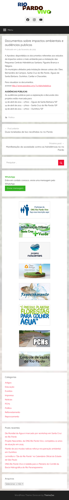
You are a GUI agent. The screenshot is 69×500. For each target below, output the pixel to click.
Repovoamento (12, 416)
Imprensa (9, 395)
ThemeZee (49, 495)
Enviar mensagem (15, 188)
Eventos (8, 391)
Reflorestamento (12, 412)
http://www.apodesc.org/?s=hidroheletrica (31, 86)
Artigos (8, 383)
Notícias (8, 399)
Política (11, 117)
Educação (9, 387)
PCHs (7, 404)
